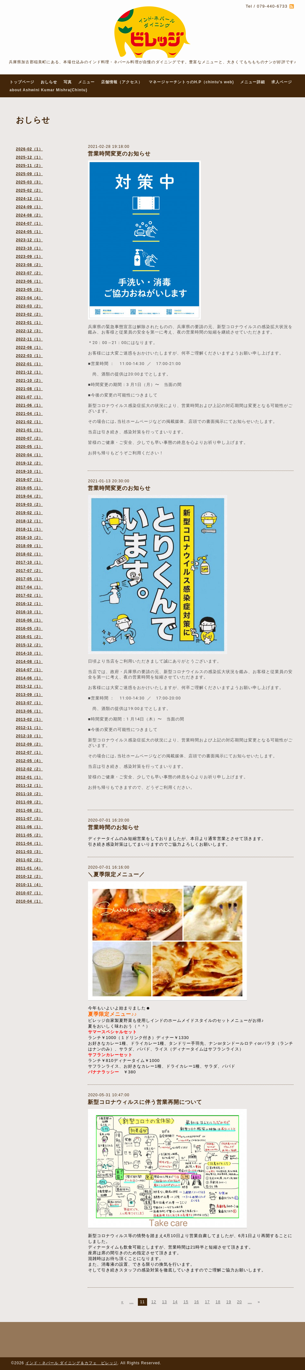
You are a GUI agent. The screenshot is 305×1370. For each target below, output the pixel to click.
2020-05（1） (29, 446)
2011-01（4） (29, 868)
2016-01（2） (29, 637)
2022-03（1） (29, 356)
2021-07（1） (29, 397)
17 (207, 1302)
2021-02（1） (29, 422)
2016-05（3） (29, 628)
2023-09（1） (29, 256)
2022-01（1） (29, 364)
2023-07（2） (29, 273)
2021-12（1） (29, 372)
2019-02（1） (29, 513)
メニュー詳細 (252, 82)
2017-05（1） (29, 579)
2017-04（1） (29, 587)
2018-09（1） (29, 546)
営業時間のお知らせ (113, 827)
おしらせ (49, 82)
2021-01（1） (29, 430)
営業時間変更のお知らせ (119, 154)
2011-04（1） (29, 843)
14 (175, 1302)
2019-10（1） (29, 471)
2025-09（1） (29, 174)
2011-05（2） (29, 835)
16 (196, 1302)
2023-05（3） (29, 289)
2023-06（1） (29, 281)
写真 (68, 82)
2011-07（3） (29, 818)
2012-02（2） (29, 769)
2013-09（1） (29, 694)
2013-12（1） (29, 686)
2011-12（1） (29, 785)
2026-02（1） (29, 149)
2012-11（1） (29, 728)
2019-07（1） (29, 480)
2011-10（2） (29, 794)
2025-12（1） (29, 157)
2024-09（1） (29, 207)
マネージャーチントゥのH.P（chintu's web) (191, 82)
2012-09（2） (29, 744)
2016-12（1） (29, 604)
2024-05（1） (29, 232)
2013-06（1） (29, 711)
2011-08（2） (29, 810)
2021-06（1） (29, 405)
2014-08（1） (29, 661)
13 (164, 1302)
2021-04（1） (29, 413)
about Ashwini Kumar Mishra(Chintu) (48, 90)
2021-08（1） (29, 389)
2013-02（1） (29, 719)
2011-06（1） (29, 827)
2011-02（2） (29, 860)
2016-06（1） (29, 620)
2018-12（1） (29, 521)
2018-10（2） (29, 537)
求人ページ (281, 82)
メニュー (86, 82)
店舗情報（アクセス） (121, 82)
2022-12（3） (29, 331)
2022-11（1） (29, 339)
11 (142, 1302)
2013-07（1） (29, 703)
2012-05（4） (29, 761)
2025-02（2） (29, 190)
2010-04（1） (29, 901)
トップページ (22, 82)
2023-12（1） (29, 240)
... (131, 1302)
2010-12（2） (29, 876)
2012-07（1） (29, 752)
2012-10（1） (29, 736)
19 (228, 1302)
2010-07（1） (29, 893)
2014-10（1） (29, 653)
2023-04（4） (29, 298)
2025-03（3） (29, 182)
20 (239, 1302)
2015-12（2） (29, 645)
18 (218, 1302)
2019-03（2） (29, 504)
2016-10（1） (29, 612)
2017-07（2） (29, 570)
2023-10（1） (29, 248)
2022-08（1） (29, 347)
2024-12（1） (29, 198)
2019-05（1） (29, 488)
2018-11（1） (29, 529)
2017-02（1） (29, 595)
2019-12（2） (29, 463)
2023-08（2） (29, 265)
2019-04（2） (29, 496)
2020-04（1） (29, 455)
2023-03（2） (29, 306)
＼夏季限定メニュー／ (116, 874)
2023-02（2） (29, 314)
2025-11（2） (29, 165)
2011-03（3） (29, 852)
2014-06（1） (29, 678)
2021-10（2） (29, 380)
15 (185, 1302)
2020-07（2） (29, 438)
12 (153, 1302)
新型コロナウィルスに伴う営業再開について (145, 1102)
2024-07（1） (29, 223)
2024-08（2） (29, 215)
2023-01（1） (29, 322)
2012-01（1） (29, 777)
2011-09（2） (29, 802)
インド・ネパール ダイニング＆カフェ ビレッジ (71, 1363)
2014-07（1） (29, 670)
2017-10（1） (29, 562)
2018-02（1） (29, 554)
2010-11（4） (29, 885)
